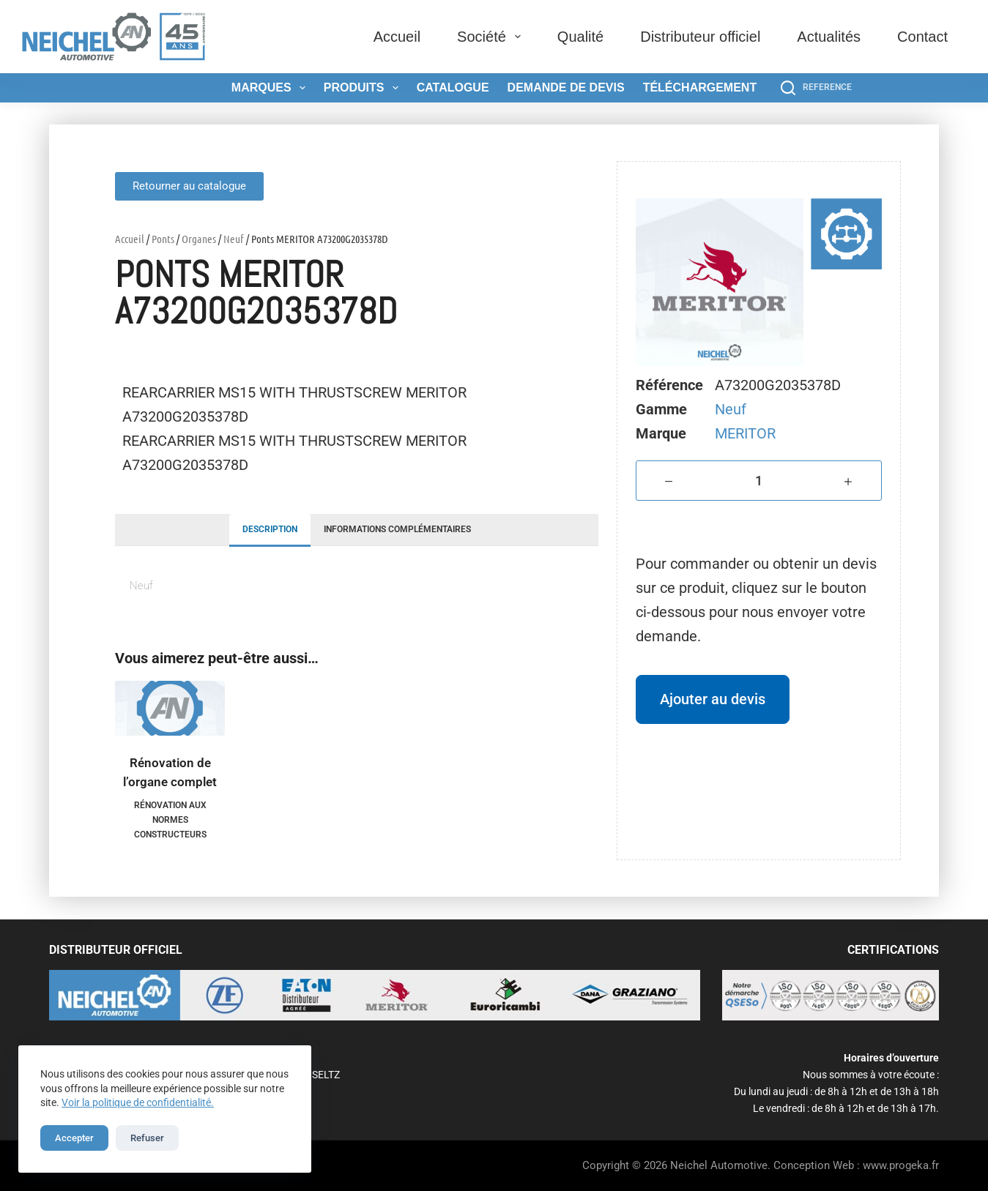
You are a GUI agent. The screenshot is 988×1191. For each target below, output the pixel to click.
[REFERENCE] (816, 88)
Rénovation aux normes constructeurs (170, 820)
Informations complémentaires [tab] (397, 529)
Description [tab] (269, 529)
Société (492, 36)
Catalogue (453, 87)
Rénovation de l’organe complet (170, 772)
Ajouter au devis (712, 699)
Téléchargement (700, 87)
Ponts (163, 238)
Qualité (580, 37)
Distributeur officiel (700, 37)
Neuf (233, 238)
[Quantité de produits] (759, 480)
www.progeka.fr (901, 1165)
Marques (271, 88)
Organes (199, 238)
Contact (922, 37)
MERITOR (745, 433)
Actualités (829, 37)
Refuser (147, 1137)
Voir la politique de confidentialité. (138, 1102)
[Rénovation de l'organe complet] (170, 708)
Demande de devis (566, 87)
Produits (364, 88)
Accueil (397, 37)
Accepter (74, 1137)
